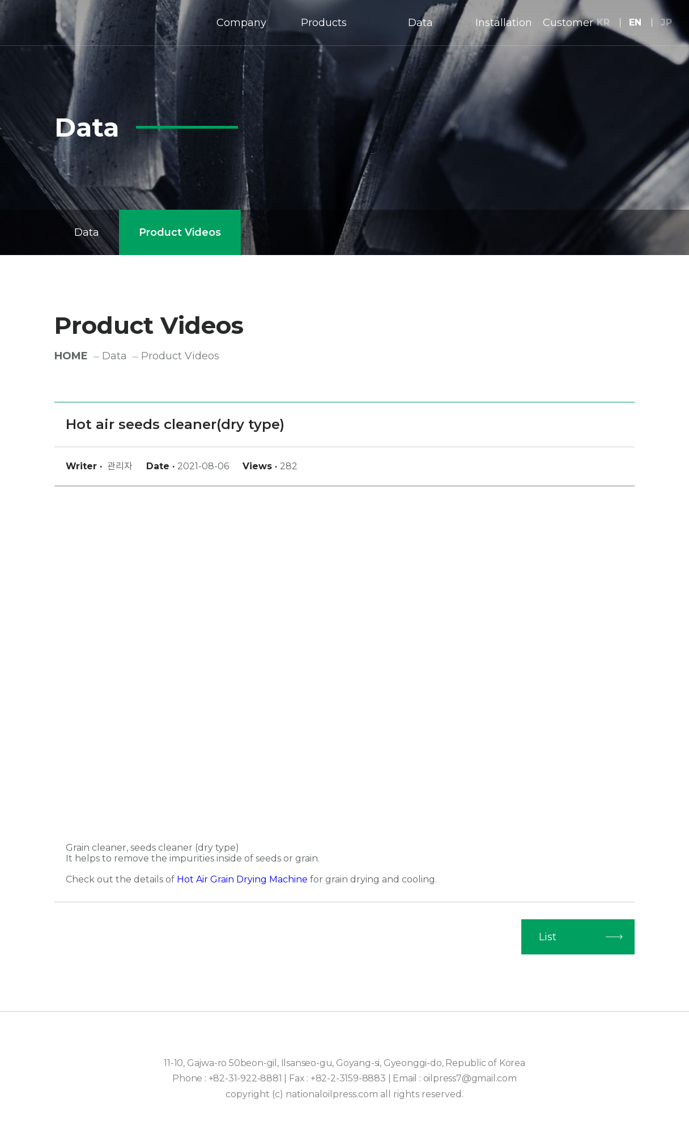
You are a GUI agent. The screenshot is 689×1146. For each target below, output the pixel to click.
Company (241, 22)
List (547, 937)
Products (324, 22)
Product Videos (180, 232)
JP (666, 22)
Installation (503, 22)
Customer (568, 22)
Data (420, 22)
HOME (71, 356)
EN (635, 22)
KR (603, 22)
